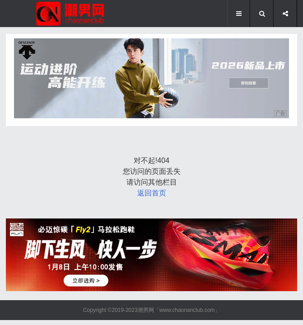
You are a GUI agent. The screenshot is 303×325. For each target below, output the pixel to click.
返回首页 (151, 193)
